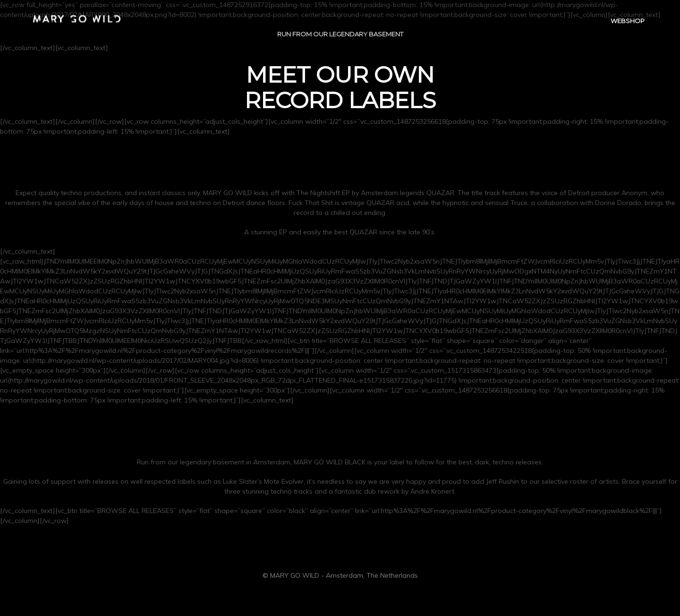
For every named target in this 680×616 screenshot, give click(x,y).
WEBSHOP (628, 22)
